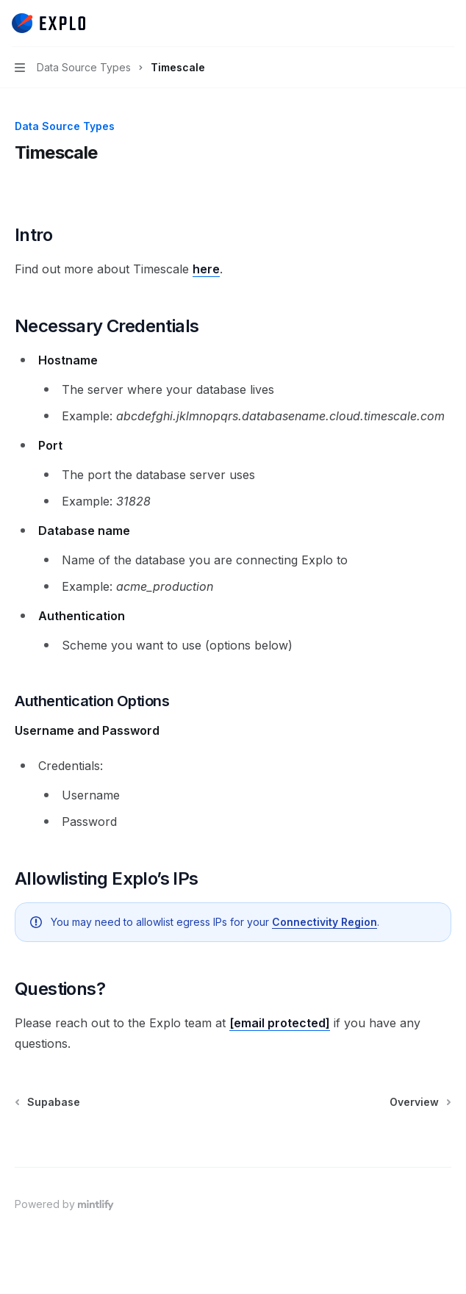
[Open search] (419, 23)
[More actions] (447, 23)
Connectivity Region (324, 922)
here (206, 269)
